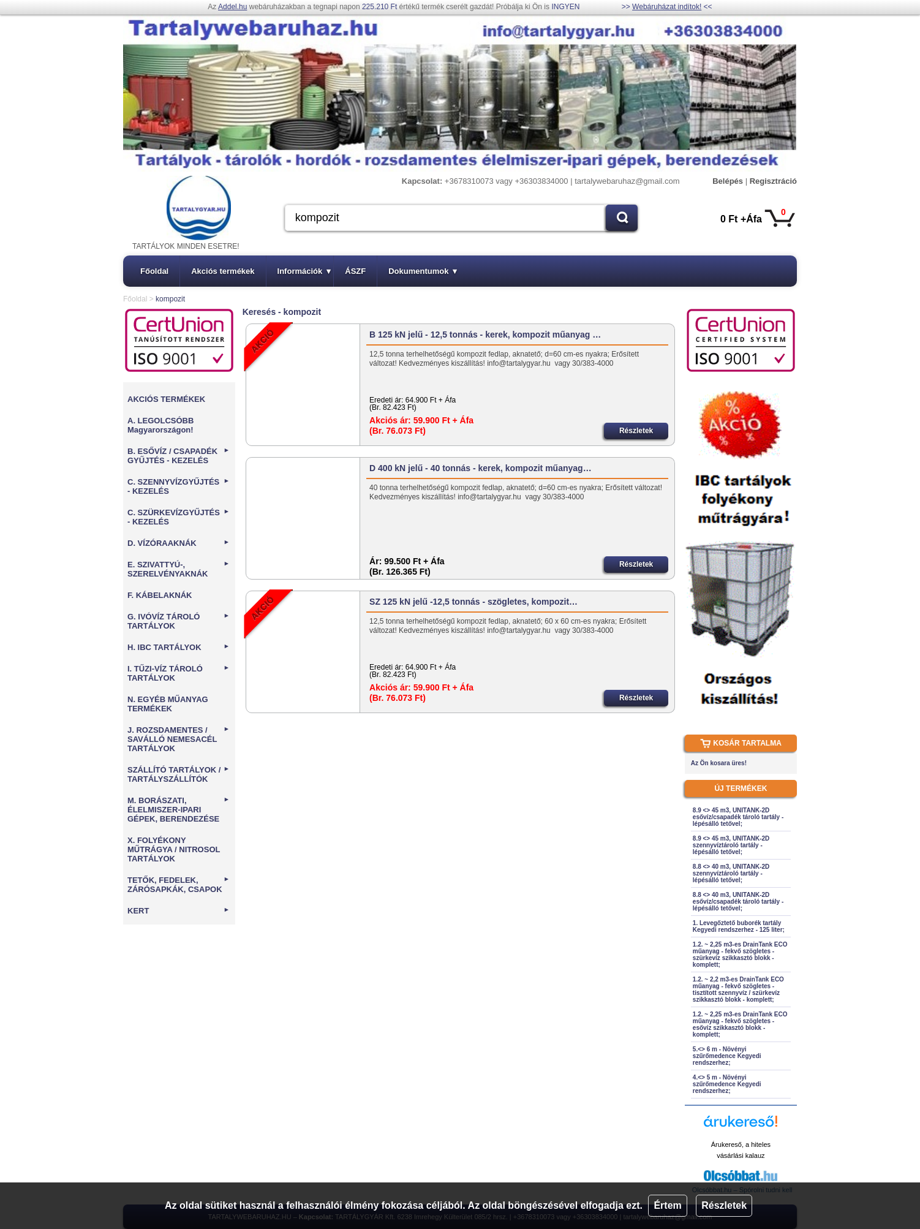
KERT (178, 910)
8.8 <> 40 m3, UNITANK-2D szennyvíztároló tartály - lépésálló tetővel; (731, 873)
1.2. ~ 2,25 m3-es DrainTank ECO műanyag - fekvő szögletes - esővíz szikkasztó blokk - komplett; (740, 1024)
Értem (667, 1205)
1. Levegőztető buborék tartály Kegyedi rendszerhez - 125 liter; (739, 926)
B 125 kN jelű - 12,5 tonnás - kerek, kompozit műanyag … (485, 334)
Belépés (727, 181)
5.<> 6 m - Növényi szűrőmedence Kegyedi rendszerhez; (727, 1056)
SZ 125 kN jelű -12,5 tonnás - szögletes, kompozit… (473, 602)
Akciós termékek (222, 271)
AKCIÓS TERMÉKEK (166, 399)
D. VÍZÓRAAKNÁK (178, 543)
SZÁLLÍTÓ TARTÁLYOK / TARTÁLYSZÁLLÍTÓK (178, 774)
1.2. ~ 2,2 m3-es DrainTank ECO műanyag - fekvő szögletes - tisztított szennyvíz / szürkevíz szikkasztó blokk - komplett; (738, 989)
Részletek (724, 1205)
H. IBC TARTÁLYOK (178, 647)
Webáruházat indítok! (666, 6)
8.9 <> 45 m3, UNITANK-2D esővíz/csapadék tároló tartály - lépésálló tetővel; (738, 817)
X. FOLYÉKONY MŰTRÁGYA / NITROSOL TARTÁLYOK (173, 849)
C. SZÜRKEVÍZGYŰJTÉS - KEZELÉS (178, 517)
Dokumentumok (422, 271)
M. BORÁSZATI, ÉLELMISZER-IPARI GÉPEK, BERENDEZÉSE (178, 809)
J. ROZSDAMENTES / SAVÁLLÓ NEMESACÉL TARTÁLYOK (178, 739)
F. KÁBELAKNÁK (159, 595)
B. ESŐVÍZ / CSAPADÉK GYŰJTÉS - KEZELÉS (178, 456)
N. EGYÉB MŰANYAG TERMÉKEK (167, 704)
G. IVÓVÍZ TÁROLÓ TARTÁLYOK (178, 621)
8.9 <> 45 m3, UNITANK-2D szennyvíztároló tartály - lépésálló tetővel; (731, 845)
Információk (304, 271)
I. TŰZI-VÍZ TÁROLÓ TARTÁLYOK (178, 673)
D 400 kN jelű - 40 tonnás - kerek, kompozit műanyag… (480, 468)
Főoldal (154, 271)
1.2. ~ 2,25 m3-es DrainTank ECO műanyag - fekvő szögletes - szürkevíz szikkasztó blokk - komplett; (740, 954)
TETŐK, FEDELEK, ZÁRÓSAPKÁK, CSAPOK (178, 884)
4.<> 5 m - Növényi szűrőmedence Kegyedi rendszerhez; (727, 1084)
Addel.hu (232, 6)
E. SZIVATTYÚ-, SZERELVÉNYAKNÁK (178, 569)
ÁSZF (355, 271)
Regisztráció (773, 181)
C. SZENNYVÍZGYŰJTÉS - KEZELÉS (178, 486)
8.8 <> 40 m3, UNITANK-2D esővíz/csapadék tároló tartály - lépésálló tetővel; (738, 901)
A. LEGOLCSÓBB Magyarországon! (160, 425)
